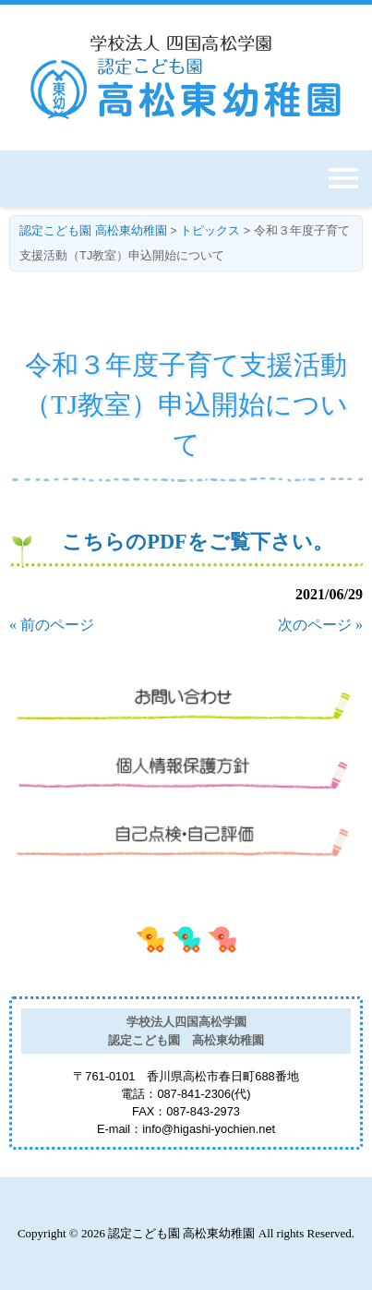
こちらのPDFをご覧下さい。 (197, 541)
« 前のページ (51, 625)
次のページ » (320, 625)
